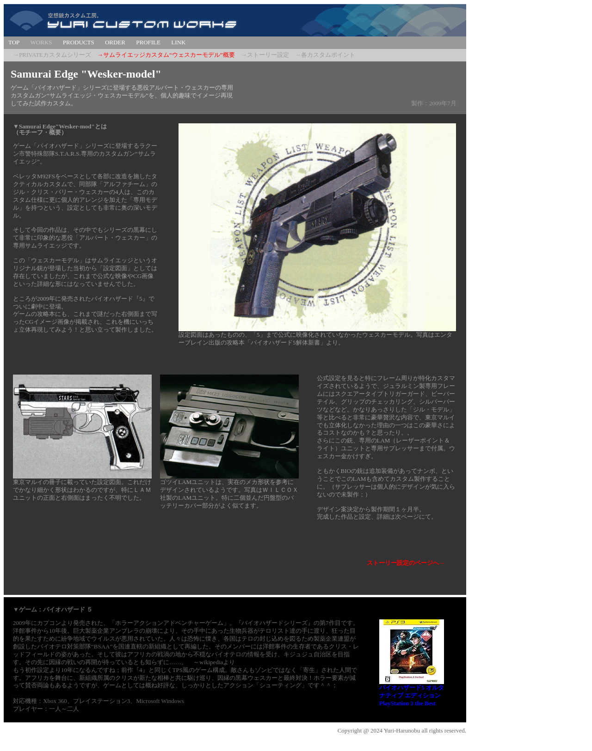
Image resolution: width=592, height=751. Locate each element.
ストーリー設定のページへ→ (406, 562)
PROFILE (148, 42)
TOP (13, 42)
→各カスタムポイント (325, 54)
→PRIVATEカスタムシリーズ (52, 54)
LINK (178, 42)
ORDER (115, 42)
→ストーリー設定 (265, 54)
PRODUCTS (78, 42)
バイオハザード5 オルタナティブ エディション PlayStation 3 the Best (411, 695)
